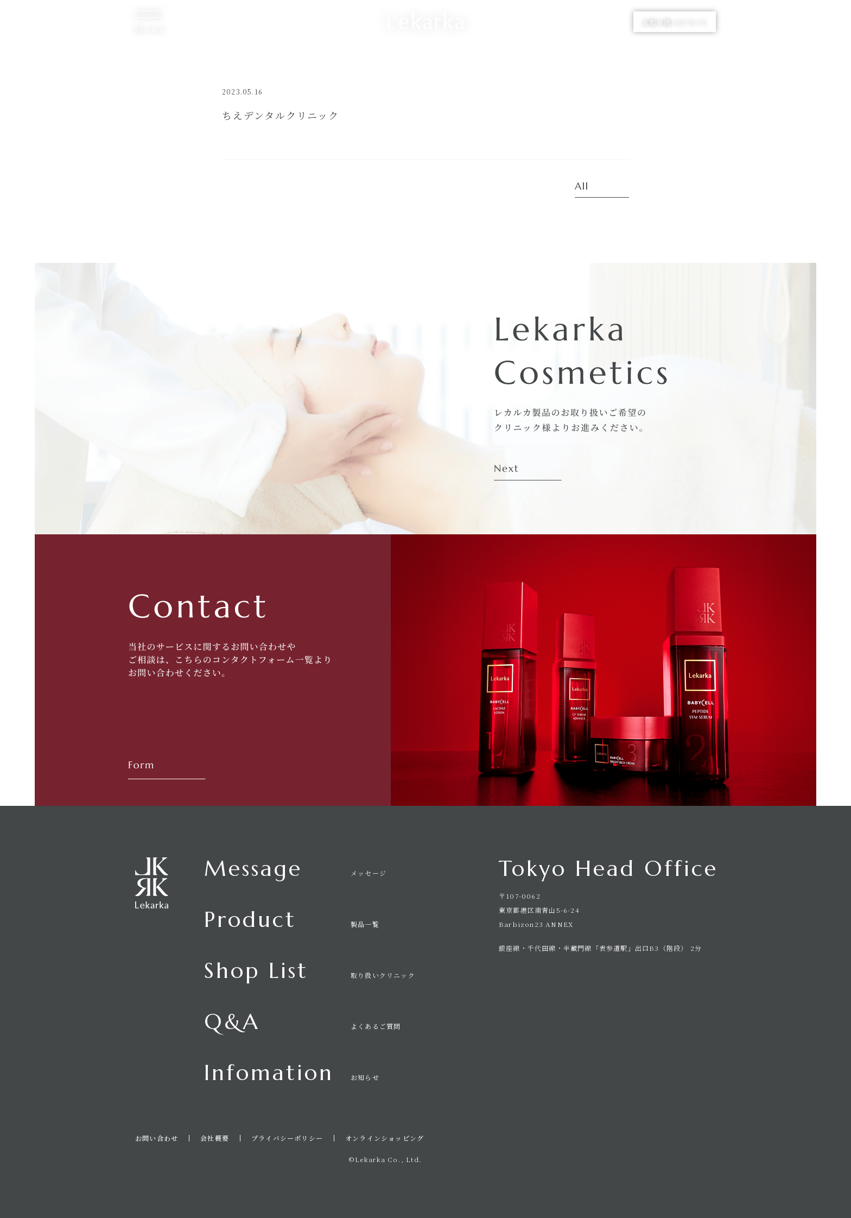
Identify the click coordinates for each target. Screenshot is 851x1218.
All (581, 186)
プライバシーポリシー (287, 1138)
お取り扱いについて (674, 22)
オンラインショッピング (384, 1138)
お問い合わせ (156, 1138)
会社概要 (214, 1138)
